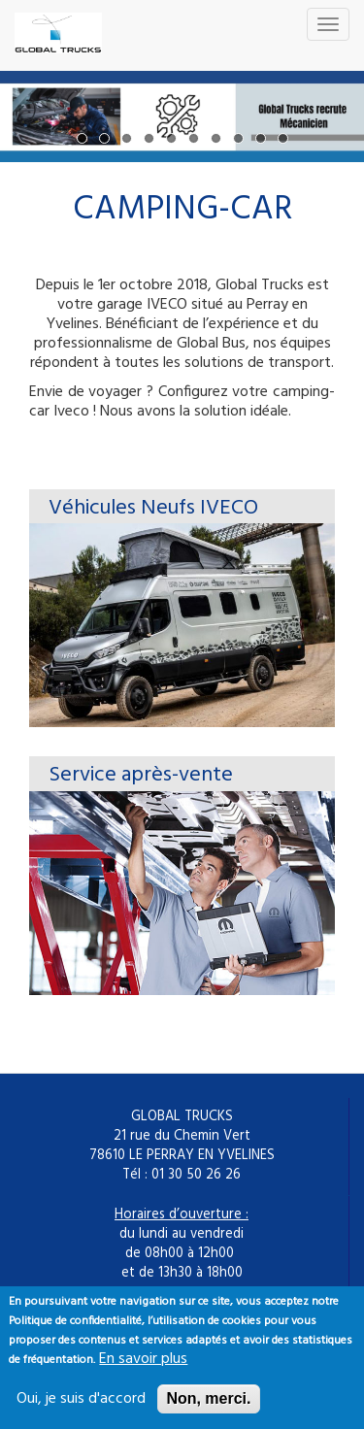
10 (283, 138)
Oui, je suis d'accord (81, 1408)
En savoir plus (143, 1369)
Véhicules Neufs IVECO (153, 508)
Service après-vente (141, 775)
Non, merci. (208, 1408)
